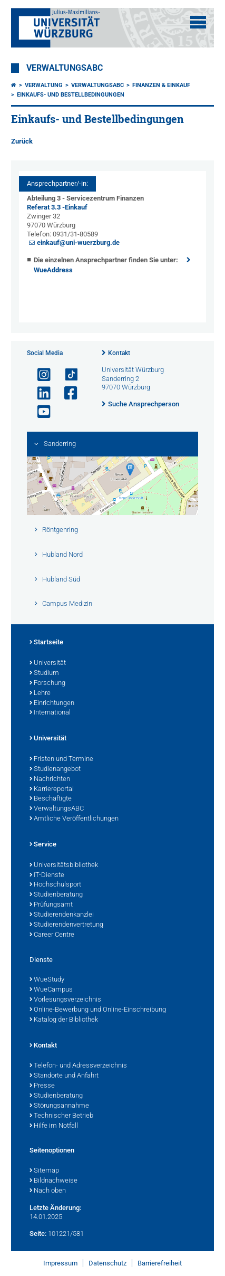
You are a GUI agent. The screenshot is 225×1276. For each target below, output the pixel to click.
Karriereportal (52, 789)
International (50, 713)
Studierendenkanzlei (62, 915)
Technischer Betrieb (61, 1116)
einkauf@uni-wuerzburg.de (78, 242)
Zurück (22, 141)
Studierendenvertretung (66, 925)
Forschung (47, 683)
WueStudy (47, 980)
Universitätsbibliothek (64, 865)
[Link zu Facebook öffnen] (66, 393)
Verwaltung (44, 85)
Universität (48, 663)
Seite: (38, 1233)
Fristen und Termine (61, 759)
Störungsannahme (59, 1106)
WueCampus (51, 990)
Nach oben (48, 1191)
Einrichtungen (52, 703)
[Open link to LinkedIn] (39, 393)
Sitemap (44, 1171)
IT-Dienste (47, 875)
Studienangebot (55, 769)
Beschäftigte (51, 799)
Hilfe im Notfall (54, 1126)
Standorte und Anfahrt (64, 1076)
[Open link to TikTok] (66, 375)
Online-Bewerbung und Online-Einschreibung (98, 1010)
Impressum (60, 1263)
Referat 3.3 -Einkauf (57, 207)
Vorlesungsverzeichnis (65, 1000)
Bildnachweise (53, 1181)
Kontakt (119, 353)
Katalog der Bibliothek (64, 1020)
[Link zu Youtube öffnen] (39, 412)
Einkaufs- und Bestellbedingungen (70, 94)
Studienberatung (56, 895)
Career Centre (52, 935)
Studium (44, 673)
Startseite (46, 642)
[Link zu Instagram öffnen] (39, 375)
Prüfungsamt (51, 905)
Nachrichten (50, 779)
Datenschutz (107, 1263)
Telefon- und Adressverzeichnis (78, 1066)
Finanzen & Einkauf (161, 85)
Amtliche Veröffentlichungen (74, 819)
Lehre (40, 693)
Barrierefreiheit (160, 1263)
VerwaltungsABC (64, 68)
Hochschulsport (55, 885)
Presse (42, 1086)
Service (43, 845)
